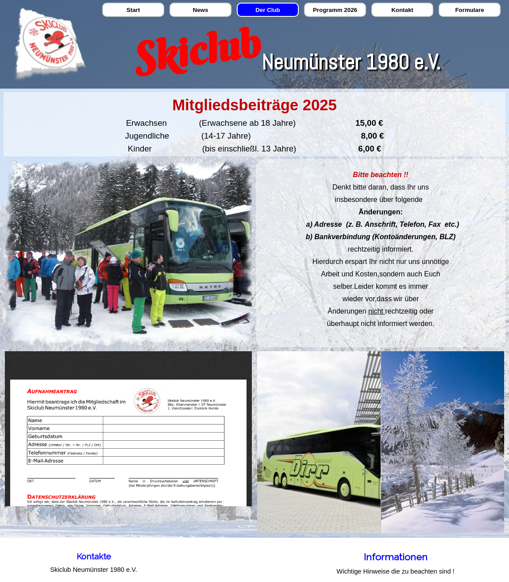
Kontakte (94, 556)
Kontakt (402, 10)
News (200, 10)
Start (133, 10)
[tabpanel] (254, 124)
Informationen (396, 557)
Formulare (469, 10)
